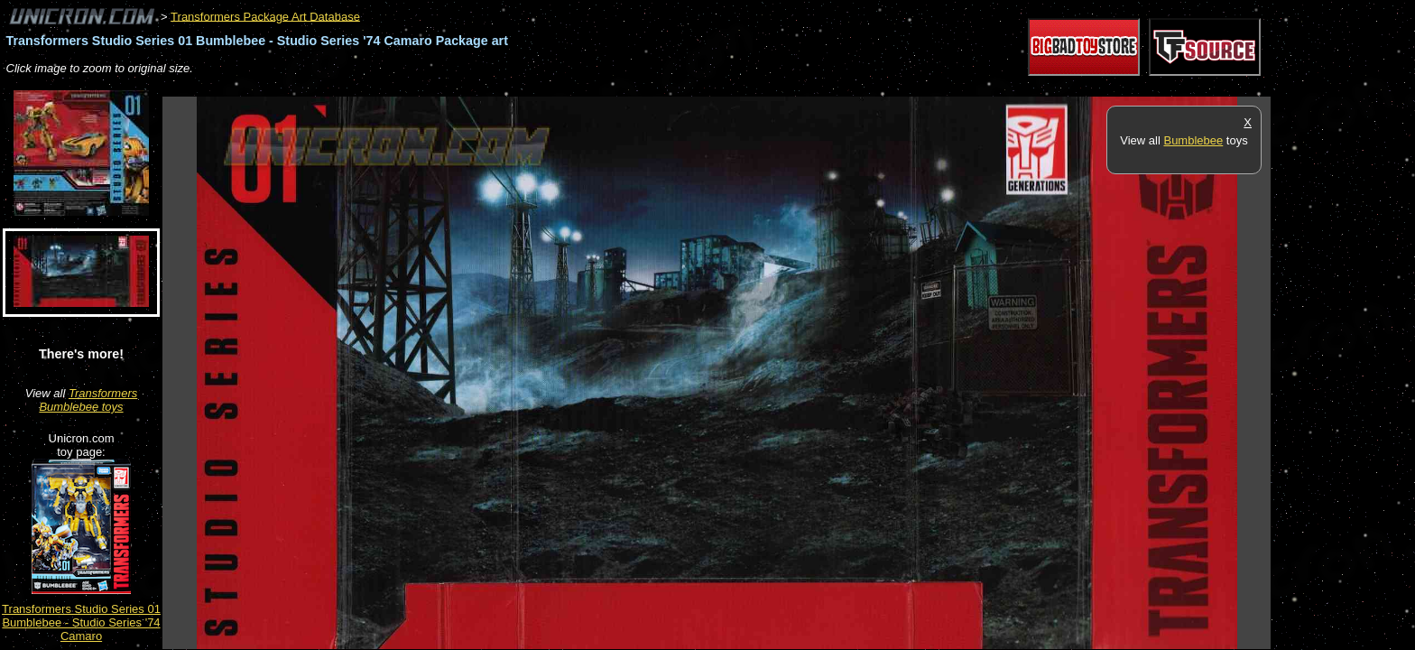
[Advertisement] (490, 87)
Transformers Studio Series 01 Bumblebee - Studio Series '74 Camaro (81, 622)
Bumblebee (1193, 140)
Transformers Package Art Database (265, 16)
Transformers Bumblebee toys (88, 399)
